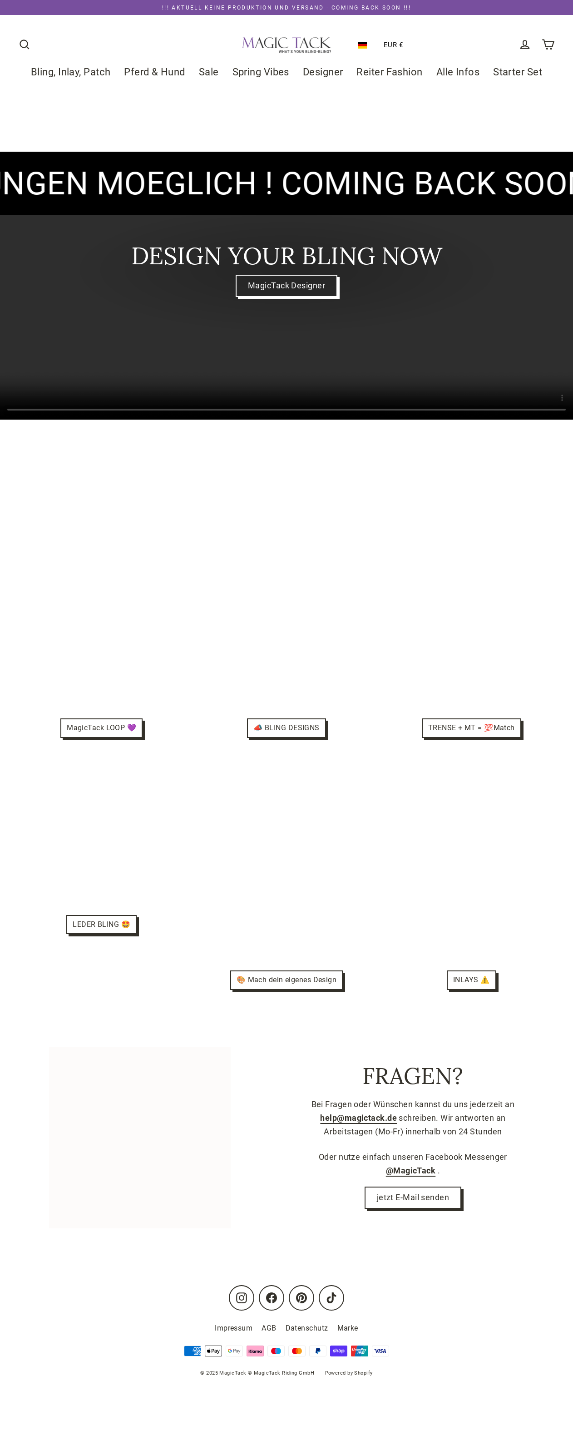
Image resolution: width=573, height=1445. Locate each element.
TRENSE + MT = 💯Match (471, 727)
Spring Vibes (260, 72)
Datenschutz (307, 1328)
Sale (209, 72)
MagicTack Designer (286, 286)
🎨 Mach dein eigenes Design (287, 979)
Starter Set (517, 72)
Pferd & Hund (154, 72)
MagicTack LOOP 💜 (101, 727)
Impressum (233, 1328)
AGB (269, 1328)
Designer (323, 72)
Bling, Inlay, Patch (71, 72)
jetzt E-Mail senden (413, 1198)
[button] (364, 45)
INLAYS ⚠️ (471, 979)
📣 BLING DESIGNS (286, 727)
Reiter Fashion (390, 72)
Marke (347, 1328)
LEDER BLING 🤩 (101, 924)
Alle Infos (458, 72)
